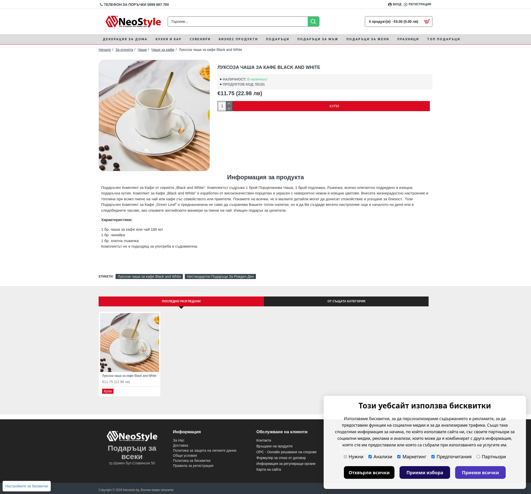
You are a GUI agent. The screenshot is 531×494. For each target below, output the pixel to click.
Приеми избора (424, 472)
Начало (105, 50)
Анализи (380, 456)
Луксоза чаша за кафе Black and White (149, 276)
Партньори (491, 456)
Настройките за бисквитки (26, 486)
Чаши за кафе (162, 50)
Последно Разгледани (181, 301)
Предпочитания (451, 456)
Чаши (142, 50)
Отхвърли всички (369, 472)
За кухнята (124, 50)
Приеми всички (480, 472)
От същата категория (346, 301)
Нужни (353, 456)
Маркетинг (411, 456)
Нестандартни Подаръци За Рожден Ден (220, 276)
